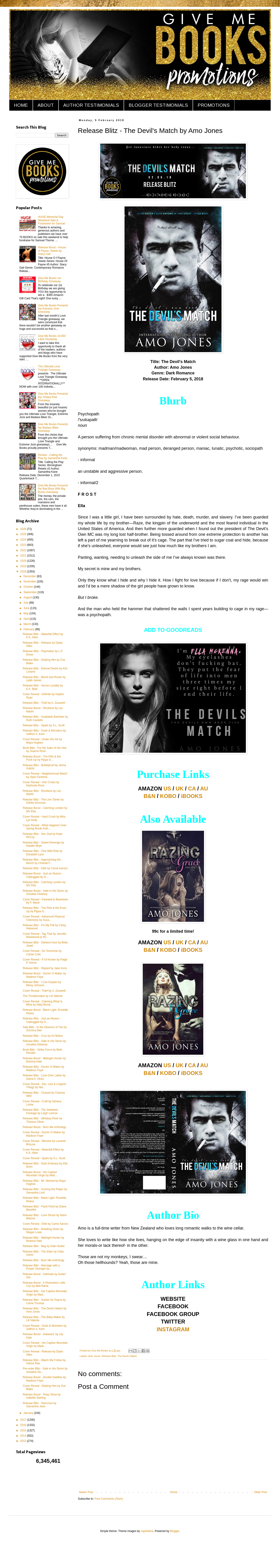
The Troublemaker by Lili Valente (43, 996)
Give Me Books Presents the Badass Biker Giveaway (53, 427)
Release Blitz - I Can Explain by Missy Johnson (42, 984)
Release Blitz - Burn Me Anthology (43, 1260)
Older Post (260, 1492)
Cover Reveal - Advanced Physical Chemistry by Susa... (44, 918)
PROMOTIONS (214, 105)
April (26, 618)
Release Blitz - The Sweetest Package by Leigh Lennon (40, 1111)
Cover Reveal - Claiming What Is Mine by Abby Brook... (42, 1003)
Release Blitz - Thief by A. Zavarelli (44, 702)
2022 (23, 550)
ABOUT (46, 105)
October (28, 586)
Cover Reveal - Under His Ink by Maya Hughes (42, 741)
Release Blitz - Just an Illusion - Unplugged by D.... (42, 1020)
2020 (23, 560)
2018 (23, 571)
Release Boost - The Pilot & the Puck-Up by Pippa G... (42, 758)
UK (180, 788)
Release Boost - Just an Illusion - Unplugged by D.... (43, 875)
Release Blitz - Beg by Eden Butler (44, 1246)
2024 (23, 539)
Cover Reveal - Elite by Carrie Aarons (45, 1223)
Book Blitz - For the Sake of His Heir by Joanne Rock (44, 749)
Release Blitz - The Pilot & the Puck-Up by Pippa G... (45, 909)
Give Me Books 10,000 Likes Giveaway (52, 337)
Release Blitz (109, 1356)
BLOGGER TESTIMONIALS (158, 105)
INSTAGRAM (173, 1329)
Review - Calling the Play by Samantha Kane (52, 456)
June (26, 608)
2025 (23, 534)
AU (204, 788)
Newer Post (86, 1492)
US (167, 788)
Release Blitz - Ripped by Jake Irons (45, 968)
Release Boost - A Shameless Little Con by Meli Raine (44, 1284)
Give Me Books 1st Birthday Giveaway (49, 280)
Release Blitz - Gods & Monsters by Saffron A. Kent (44, 732)
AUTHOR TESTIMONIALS (91, 105)
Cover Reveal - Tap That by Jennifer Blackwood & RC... (44, 935)
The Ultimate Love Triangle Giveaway (49, 368)
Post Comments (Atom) (108, 1498)
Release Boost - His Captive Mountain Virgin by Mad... (40, 1174)
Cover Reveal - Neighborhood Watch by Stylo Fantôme (45, 775)
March (27, 624)
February (29, 629)
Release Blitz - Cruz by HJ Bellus (43, 1035)
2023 (23, 544)
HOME (21, 105)
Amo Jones (94, 1356)
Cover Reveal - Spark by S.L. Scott (44, 1158)
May (26, 613)
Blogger (174, 1531)
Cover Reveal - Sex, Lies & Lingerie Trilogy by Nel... (44, 1085)
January (28, 1413)
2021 (23, 555)
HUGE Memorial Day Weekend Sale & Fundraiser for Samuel (51, 220)
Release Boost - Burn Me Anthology (44, 1127)
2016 (23, 1425)
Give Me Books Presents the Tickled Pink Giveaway (53, 397)
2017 (23, 1419)
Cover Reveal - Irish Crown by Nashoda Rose (41, 784)
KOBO (168, 796)
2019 (23, 566)
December (30, 576)
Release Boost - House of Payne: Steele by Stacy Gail (52, 251)
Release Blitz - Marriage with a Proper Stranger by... (41, 1267)
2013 (23, 1441)
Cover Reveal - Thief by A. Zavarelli (44, 990)
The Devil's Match (127, 1356)
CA (192, 788)
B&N (149, 796)
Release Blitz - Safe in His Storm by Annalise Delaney (44, 1042)
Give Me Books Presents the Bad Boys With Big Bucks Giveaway (53, 489)
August (28, 597)
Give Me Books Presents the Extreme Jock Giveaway (53, 309)
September (30, 592)
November (30, 581)
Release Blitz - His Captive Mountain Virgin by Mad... (45, 1293)
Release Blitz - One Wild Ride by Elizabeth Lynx (42, 852)
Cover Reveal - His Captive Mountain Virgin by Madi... (45, 1344)
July (26, 602)
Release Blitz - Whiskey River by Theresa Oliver (42, 1120)
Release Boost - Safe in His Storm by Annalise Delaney (45, 892)
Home (173, 1492)
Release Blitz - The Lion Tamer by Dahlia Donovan (43, 801)
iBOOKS (192, 796)
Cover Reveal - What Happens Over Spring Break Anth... (44, 827)
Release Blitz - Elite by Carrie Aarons (45, 868)
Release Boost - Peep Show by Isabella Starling (42, 1396)
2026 (23, 529)
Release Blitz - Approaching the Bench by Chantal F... (42, 861)
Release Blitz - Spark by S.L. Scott (43, 725)
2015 (23, 1430)
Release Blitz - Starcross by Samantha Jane (39, 1405)
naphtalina (147, 1531)
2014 (23, 1435)
